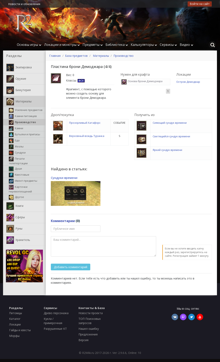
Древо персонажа (56, 313)
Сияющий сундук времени (170, 123)
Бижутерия (18, 90)
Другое (16, 197)
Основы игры (29, 44)
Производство (22, 122)
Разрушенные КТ (55, 329)
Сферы (15, 217)
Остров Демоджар (188, 82)
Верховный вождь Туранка (86, 136)
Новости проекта (90, 313)
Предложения (88, 334)
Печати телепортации (18, 161)
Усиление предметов (25, 110)
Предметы (93, 44)
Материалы (19, 101)
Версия (83, 340)
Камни (16, 128)
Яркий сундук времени (167, 150)
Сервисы (168, 44)
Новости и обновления (24, 4)
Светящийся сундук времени (171, 136)
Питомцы (15, 313)
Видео (186, 44)
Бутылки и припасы (24, 134)
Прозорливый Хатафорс (84, 123)
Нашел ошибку (88, 329)
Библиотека (117, 44)
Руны (14, 229)
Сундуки (17, 152)
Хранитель (18, 240)
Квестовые (19, 175)
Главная (55, 56)
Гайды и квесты (20, 330)
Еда (14, 140)
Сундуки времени (64, 178)
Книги (14, 206)
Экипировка (19, 67)
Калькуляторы (144, 44)
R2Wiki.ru (88, 353)
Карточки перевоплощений (20, 189)
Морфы (14, 336)
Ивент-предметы (23, 181)
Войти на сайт (200, 4)
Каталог (15, 319)
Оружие (16, 79)
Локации (15, 324)
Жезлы (16, 146)
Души (15, 168)
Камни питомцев (23, 116)
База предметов (76, 56)
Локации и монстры (62, 44)
